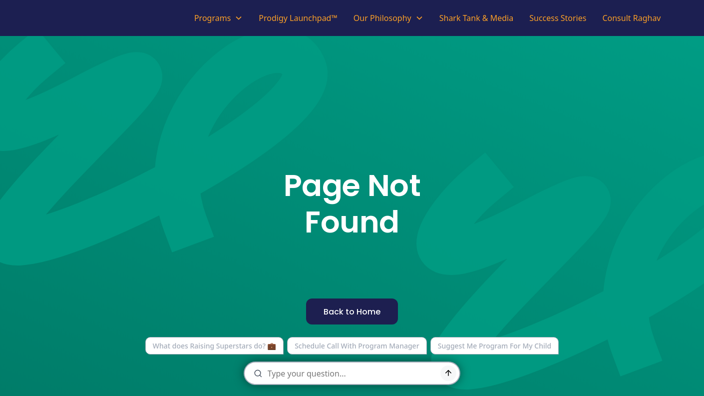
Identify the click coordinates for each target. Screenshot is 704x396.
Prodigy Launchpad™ (298, 18)
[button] (218, 18)
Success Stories (557, 18)
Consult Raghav (631, 18)
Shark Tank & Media (476, 18)
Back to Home (352, 312)
